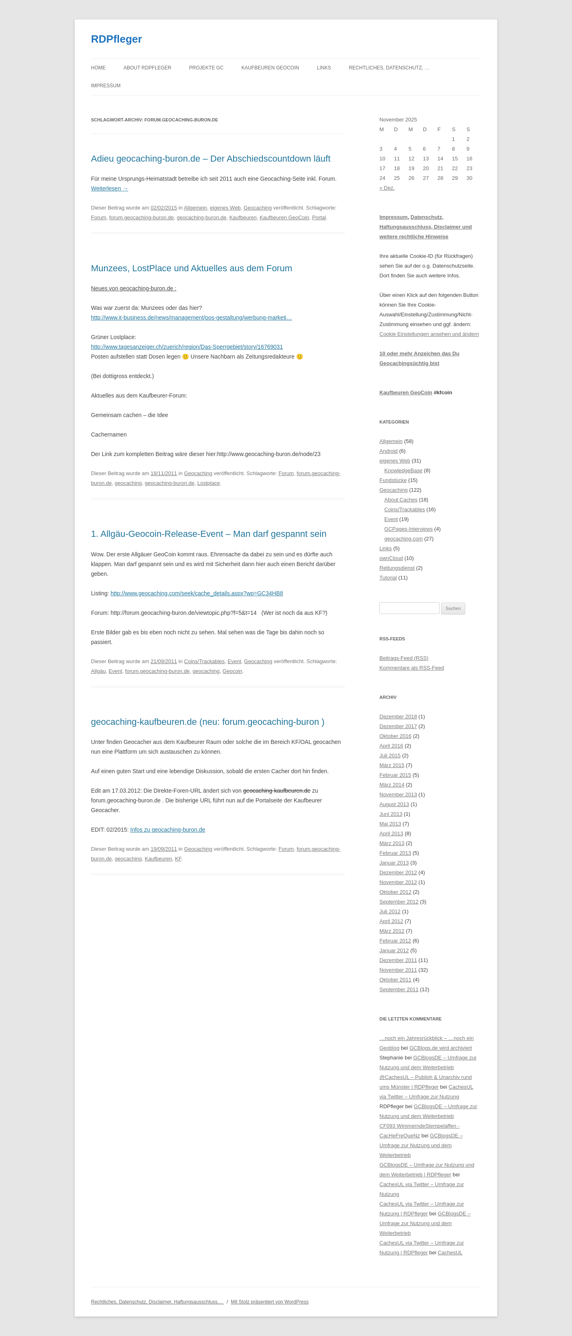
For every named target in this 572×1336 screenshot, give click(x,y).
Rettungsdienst (397, 568)
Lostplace (208, 483)
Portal (319, 217)
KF (178, 859)
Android (388, 451)
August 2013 (394, 804)
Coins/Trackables (204, 661)
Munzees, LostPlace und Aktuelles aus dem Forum (191, 268)
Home (98, 68)
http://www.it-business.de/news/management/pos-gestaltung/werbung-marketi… (191, 317)
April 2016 (391, 746)
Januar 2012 (394, 950)
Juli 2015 (390, 755)
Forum (98, 217)
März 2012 (391, 931)
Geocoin (232, 671)
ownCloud (391, 558)
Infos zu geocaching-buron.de (167, 829)
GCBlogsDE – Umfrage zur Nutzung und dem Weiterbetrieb (421, 1145)
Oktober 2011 (395, 980)
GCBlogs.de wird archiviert (441, 1048)
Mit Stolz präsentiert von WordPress (269, 1302)
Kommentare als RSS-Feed (411, 668)
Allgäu (98, 671)
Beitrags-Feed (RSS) (404, 658)
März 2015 (391, 765)
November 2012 (398, 882)
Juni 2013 (390, 814)
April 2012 (391, 921)
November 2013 (398, 794)
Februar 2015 (395, 775)
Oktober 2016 (395, 736)
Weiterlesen (109, 188)
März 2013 (391, 843)
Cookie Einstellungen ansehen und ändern (429, 334)
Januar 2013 (394, 863)
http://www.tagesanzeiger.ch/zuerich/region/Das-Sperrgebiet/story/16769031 (187, 347)
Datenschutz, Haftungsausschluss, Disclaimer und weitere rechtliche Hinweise (425, 227)
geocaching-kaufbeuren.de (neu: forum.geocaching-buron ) (208, 722)
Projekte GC (206, 68)
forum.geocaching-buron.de (141, 217)
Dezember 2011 (398, 960)
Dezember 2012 (398, 872)
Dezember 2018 (398, 716)
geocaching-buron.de (201, 217)
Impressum (106, 86)
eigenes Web (225, 208)
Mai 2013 (390, 824)
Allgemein (195, 208)
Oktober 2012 (395, 892)
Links (324, 68)
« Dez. (387, 188)
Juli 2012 (390, 911)
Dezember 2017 (398, 726)
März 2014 (391, 785)
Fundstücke (393, 480)
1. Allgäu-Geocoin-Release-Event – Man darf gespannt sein (209, 534)
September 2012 (398, 902)
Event (234, 661)
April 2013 (391, 833)
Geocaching (258, 208)
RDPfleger (116, 39)
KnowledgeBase (403, 470)
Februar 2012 (395, 941)
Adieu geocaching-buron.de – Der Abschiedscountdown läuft (211, 158)
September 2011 (398, 989)
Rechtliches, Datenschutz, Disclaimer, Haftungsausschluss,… (157, 1302)
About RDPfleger (147, 68)
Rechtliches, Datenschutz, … (389, 68)
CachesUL (450, 1253)
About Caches (401, 500)
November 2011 (398, 970)
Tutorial (388, 578)
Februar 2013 (395, 853)
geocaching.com (403, 539)
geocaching (128, 483)
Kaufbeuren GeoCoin (270, 68)
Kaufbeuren (242, 217)
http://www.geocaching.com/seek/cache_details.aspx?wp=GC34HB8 (196, 593)
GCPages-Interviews (408, 529)
